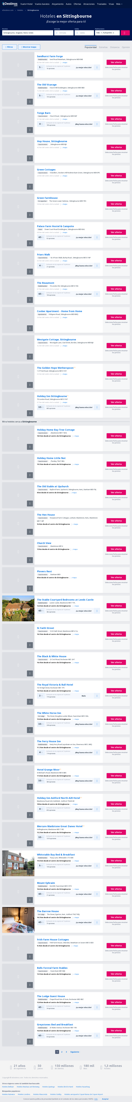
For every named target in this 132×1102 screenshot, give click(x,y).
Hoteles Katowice (8, 1094)
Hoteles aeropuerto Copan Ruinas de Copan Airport (83, 1094)
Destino (5, 29)
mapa (64, 62)
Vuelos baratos (42, 4)
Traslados (101, 4)
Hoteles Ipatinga (48, 1087)
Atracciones (89, 4)
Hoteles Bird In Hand (65, 1087)
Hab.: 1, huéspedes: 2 (105, 32)
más (96, 1099)
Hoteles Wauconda (40, 1094)
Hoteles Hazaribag (83, 1087)
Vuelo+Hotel (26, 4)
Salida (77, 29)
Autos (68, 4)
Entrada (57, 29)
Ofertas (77, 4)
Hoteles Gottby (55, 1094)
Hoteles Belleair (8, 1087)
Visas (111, 4)
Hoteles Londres (24, 1094)
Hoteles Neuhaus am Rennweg (28, 1087)
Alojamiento (58, 4)
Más (118, 4)
